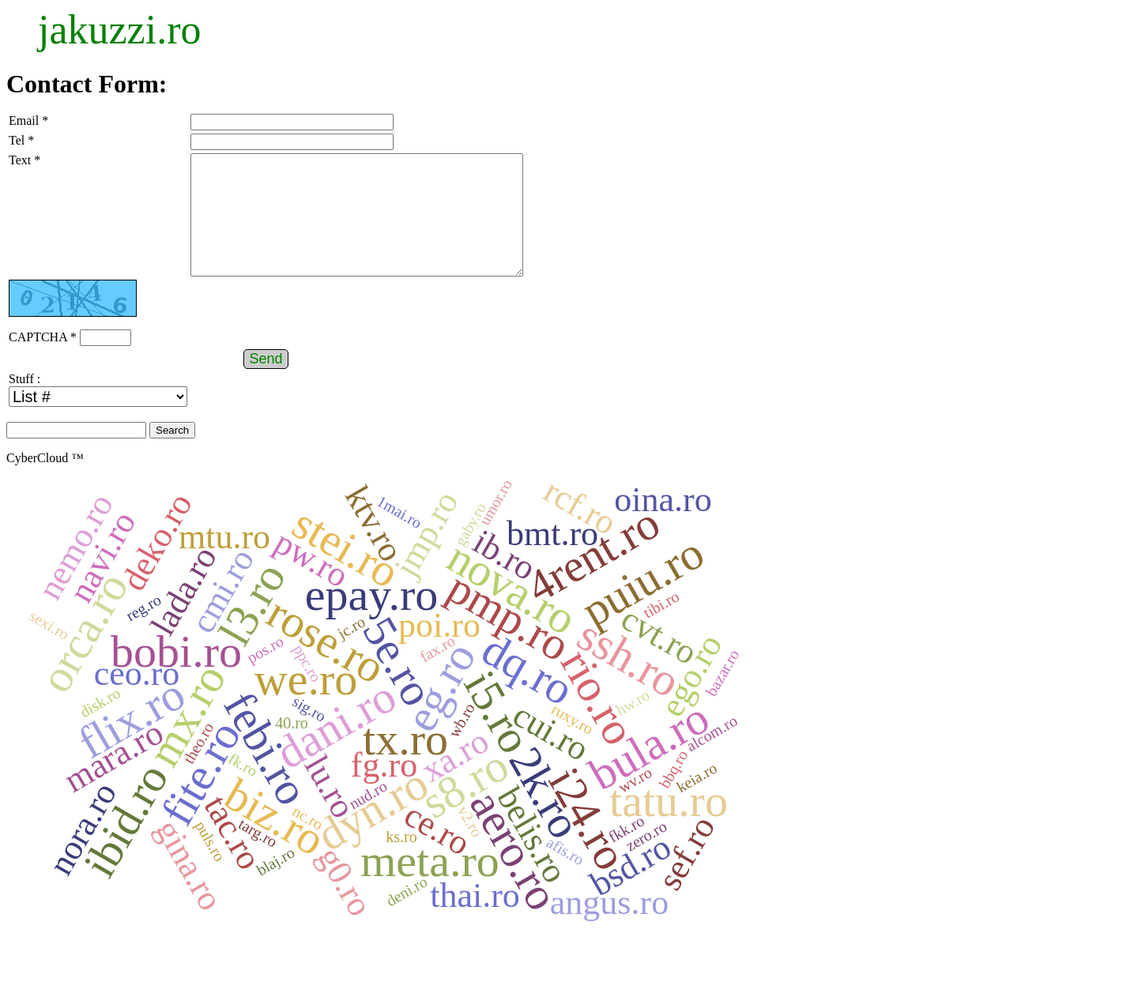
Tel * (21, 140)
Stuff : (24, 402)
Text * (24, 160)
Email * (28, 120)
